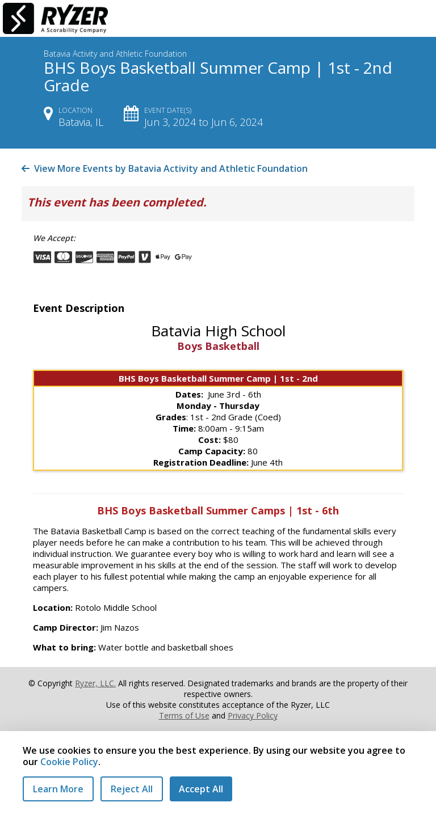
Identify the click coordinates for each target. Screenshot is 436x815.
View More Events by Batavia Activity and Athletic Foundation (165, 168)
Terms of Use (184, 715)
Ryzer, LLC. (95, 683)
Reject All (132, 789)
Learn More (58, 789)
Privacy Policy (253, 715)
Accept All (201, 789)
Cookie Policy (69, 761)
